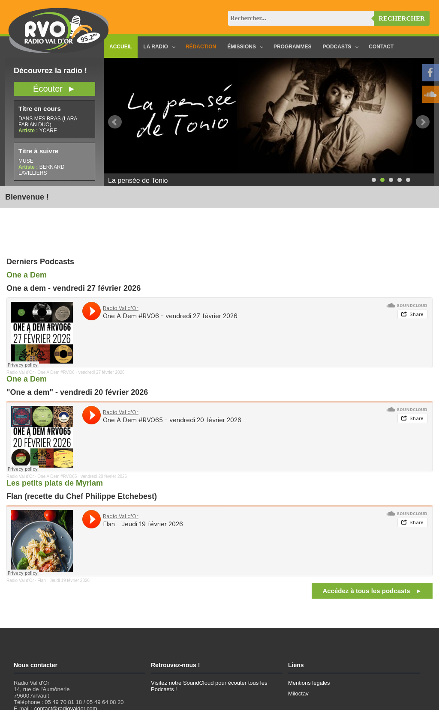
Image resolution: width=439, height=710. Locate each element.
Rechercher (402, 18)
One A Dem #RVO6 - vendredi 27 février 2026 (80, 372)
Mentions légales (309, 683)
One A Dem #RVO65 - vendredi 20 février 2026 (82, 476)
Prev (115, 122)
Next (423, 122)
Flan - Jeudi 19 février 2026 (63, 580)
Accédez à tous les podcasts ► (372, 590)
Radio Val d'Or (20, 372)
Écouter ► (54, 88)
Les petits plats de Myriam (54, 483)
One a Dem (26, 275)
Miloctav (298, 693)
